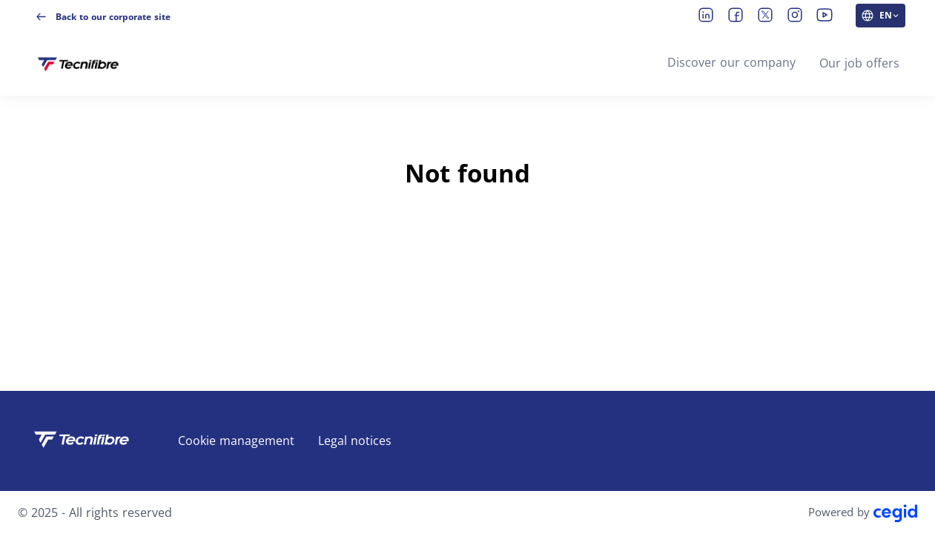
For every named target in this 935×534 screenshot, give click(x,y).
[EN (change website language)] (880, 15)
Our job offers (859, 63)
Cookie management (236, 440)
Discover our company (731, 62)
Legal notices (354, 440)
